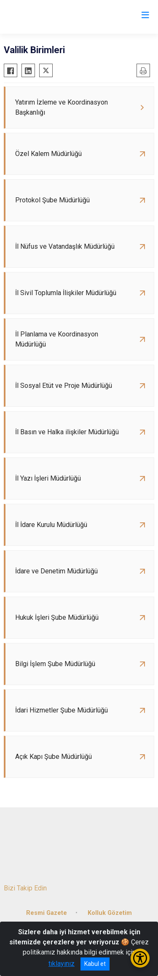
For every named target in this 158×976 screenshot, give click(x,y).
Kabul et (95, 963)
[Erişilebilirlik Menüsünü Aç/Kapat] (140, 958)
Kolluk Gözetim (110, 913)
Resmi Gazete (46, 913)
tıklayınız (61, 964)
